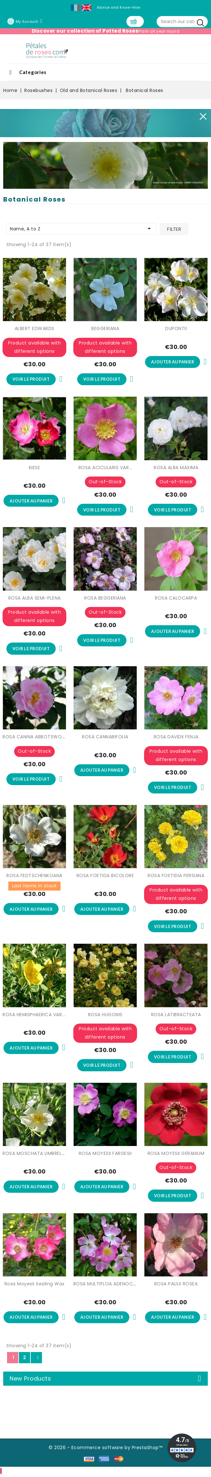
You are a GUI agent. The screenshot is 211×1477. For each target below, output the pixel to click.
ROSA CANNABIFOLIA (105, 737)
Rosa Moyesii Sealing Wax (34, 1285)
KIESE (34, 468)
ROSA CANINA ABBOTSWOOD (36, 737)
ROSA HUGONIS (105, 1016)
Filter (174, 229)
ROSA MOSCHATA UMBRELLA (35, 1155)
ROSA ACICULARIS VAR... (105, 468)
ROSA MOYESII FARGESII (105, 1155)
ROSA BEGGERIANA (105, 598)
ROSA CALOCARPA (176, 598)
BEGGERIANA (105, 329)
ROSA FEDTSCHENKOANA (34, 877)
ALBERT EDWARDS (34, 329)
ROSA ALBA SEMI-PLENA (34, 598)
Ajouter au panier (173, 362)
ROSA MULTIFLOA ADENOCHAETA (110, 1285)
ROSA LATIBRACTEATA (176, 1016)
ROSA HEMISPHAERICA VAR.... (34, 1016)
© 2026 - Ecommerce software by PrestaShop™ (105, 1449)
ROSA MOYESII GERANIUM (176, 1155)
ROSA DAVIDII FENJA (176, 737)
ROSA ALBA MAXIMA (176, 468)
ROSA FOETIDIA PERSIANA (176, 877)
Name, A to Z (81, 229)
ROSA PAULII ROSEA (176, 1285)
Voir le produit (31, 379)
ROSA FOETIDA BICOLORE (105, 877)
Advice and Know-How (119, 7)
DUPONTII (176, 329)
